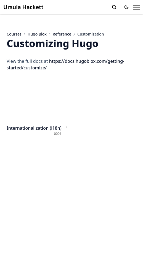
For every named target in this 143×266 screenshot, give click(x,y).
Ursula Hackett (23, 7)
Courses (14, 34)
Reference (62, 34)
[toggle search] (114, 7)
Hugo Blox (37, 34)
